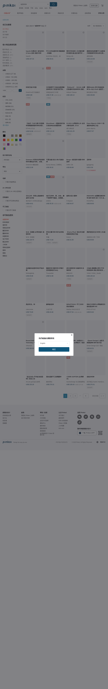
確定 (54, 349)
